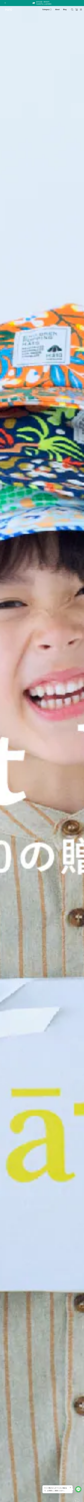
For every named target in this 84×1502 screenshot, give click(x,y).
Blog (64, 9)
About (57, 9)
